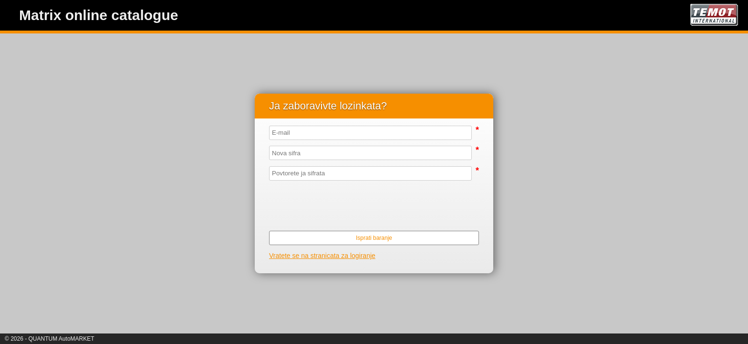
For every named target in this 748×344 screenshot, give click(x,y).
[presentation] (370, 205)
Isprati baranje (374, 238)
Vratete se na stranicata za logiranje (322, 255)
